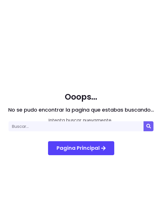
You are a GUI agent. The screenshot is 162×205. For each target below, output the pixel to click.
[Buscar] (148, 126)
